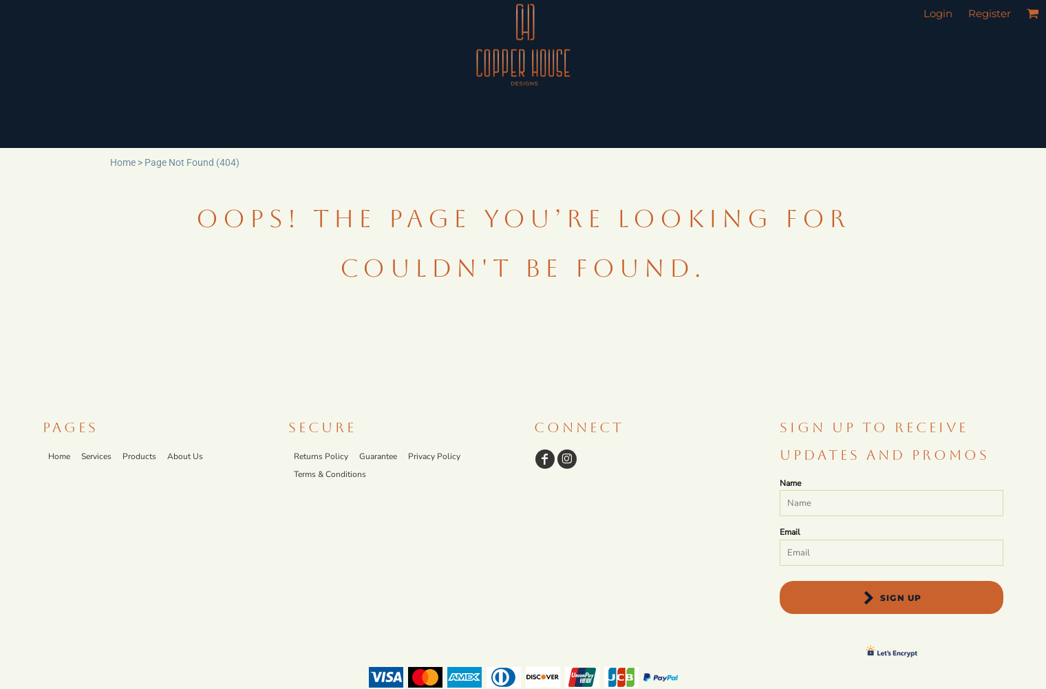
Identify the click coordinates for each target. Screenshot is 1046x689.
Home (123, 162)
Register (989, 13)
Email (790, 532)
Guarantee (378, 456)
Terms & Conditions (330, 474)
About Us (185, 456)
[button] (1033, 13)
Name (790, 483)
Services (96, 456)
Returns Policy (321, 456)
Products (139, 456)
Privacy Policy (434, 456)
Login (938, 13)
